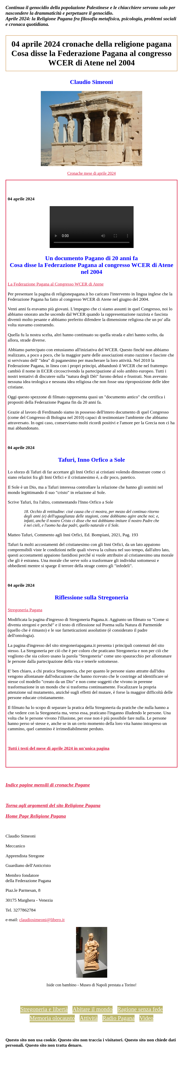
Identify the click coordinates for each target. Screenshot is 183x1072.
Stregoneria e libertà (44, 1009)
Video (146, 1018)
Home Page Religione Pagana (36, 816)
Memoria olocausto (52, 1018)
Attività (88, 1018)
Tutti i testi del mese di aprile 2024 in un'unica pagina (58, 748)
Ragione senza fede (140, 1009)
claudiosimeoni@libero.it (42, 919)
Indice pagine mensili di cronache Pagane (48, 785)
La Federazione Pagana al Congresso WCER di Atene (55, 284)
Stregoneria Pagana (25, 609)
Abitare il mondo (92, 1009)
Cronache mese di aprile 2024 (91, 173)
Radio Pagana (118, 1018)
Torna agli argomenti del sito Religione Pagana (53, 805)
